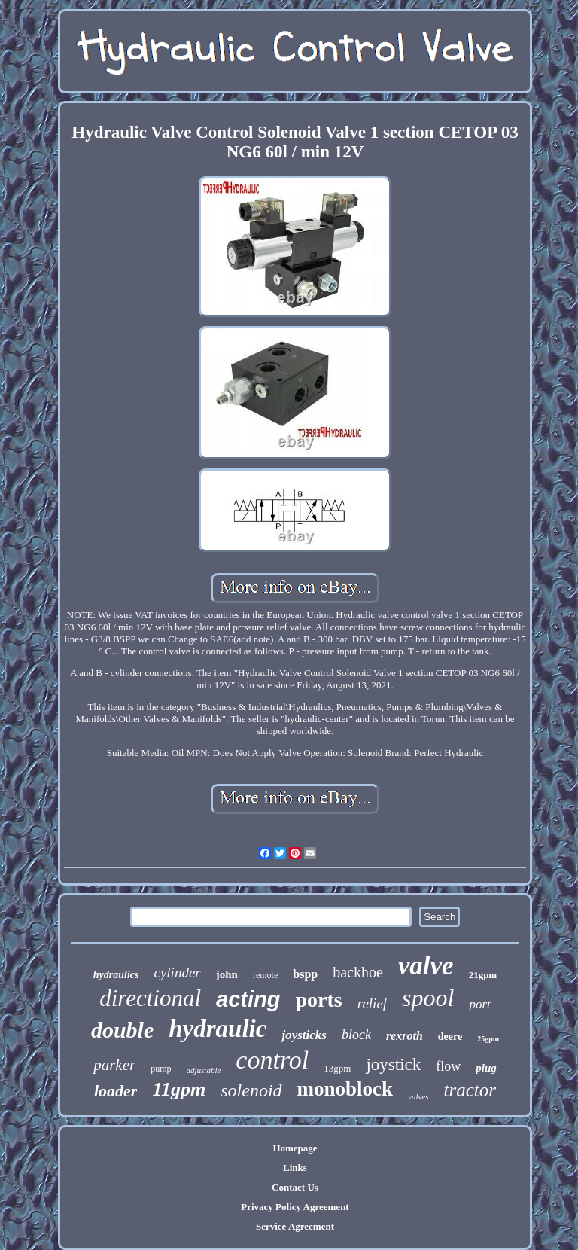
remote (265, 975)
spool (428, 997)
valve (426, 965)
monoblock (345, 1089)
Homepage (294, 1148)
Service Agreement (295, 1226)
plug (486, 1068)
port (479, 1004)
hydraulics (116, 974)
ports (318, 999)
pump (161, 1068)
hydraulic (217, 1028)
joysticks (304, 1035)
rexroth (404, 1035)
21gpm (483, 974)
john (227, 974)
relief (372, 1003)
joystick (393, 1064)
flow (448, 1066)
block (356, 1034)
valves (418, 1096)
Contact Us (295, 1187)
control (272, 1060)
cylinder (177, 972)
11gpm (178, 1089)
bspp (305, 974)
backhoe (358, 972)
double (122, 1029)
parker (114, 1065)
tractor (470, 1090)
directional (150, 998)
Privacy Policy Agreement (294, 1206)
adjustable (204, 1070)
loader (115, 1090)
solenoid (251, 1090)
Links (295, 1167)
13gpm (337, 1068)
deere (450, 1036)
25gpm (488, 1039)
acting (248, 999)
